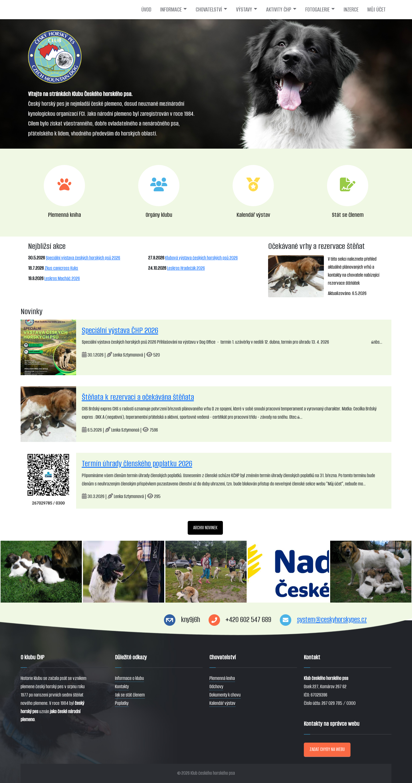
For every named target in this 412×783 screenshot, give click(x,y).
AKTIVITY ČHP (278, 9)
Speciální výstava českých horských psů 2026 (83, 258)
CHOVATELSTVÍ (209, 9)
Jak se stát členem (130, 695)
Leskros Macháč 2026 (62, 278)
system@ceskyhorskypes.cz (332, 620)
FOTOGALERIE (317, 9)
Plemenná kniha (222, 678)
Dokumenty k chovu (225, 695)
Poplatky (121, 703)
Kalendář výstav (222, 703)
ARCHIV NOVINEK (205, 527)
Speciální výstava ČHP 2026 (120, 330)
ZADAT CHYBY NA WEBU (327, 749)
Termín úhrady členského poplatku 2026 (137, 463)
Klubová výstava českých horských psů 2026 (201, 258)
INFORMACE (171, 9)
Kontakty (122, 686)
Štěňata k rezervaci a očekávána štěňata (138, 397)
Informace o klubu (129, 678)
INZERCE (351, 9)
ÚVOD (146, 9)
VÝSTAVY (244, 9)
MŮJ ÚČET (376, 9)
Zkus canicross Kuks (61, 268)
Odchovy (216, 686)
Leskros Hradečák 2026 (186, 268)
